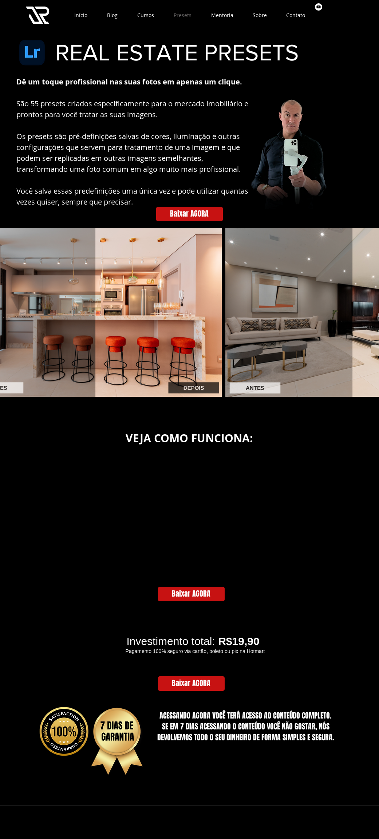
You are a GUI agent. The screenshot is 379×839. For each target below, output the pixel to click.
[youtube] (318, 7)
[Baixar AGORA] (189, 214)
